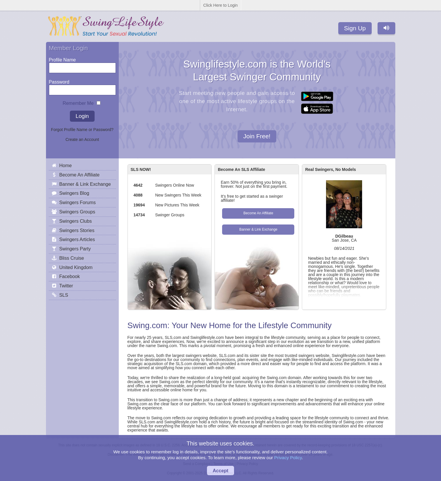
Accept (221, 470)
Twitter (66, 285)
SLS (63, 295)
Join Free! (256, 136)
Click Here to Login (220, 5)
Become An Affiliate (258, 213)
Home (65, 165)
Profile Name (62, 58)
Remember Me (78, 101)
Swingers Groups (77, 211)
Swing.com (147, 325)
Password (59, 80)
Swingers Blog (74, 193)
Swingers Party (75, 248)
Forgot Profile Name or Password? (82, 129)
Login (82, 116)
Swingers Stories (77, 230)
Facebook (69, 276)
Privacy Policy (288, 457)
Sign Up (355, 28)
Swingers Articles (77, 239)
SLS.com (173, 337)
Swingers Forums (77, 202)
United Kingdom (76, 267)
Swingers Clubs (75, 221)
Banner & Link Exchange (258, 229)
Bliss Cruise (71, 258)
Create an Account (82, 139)
